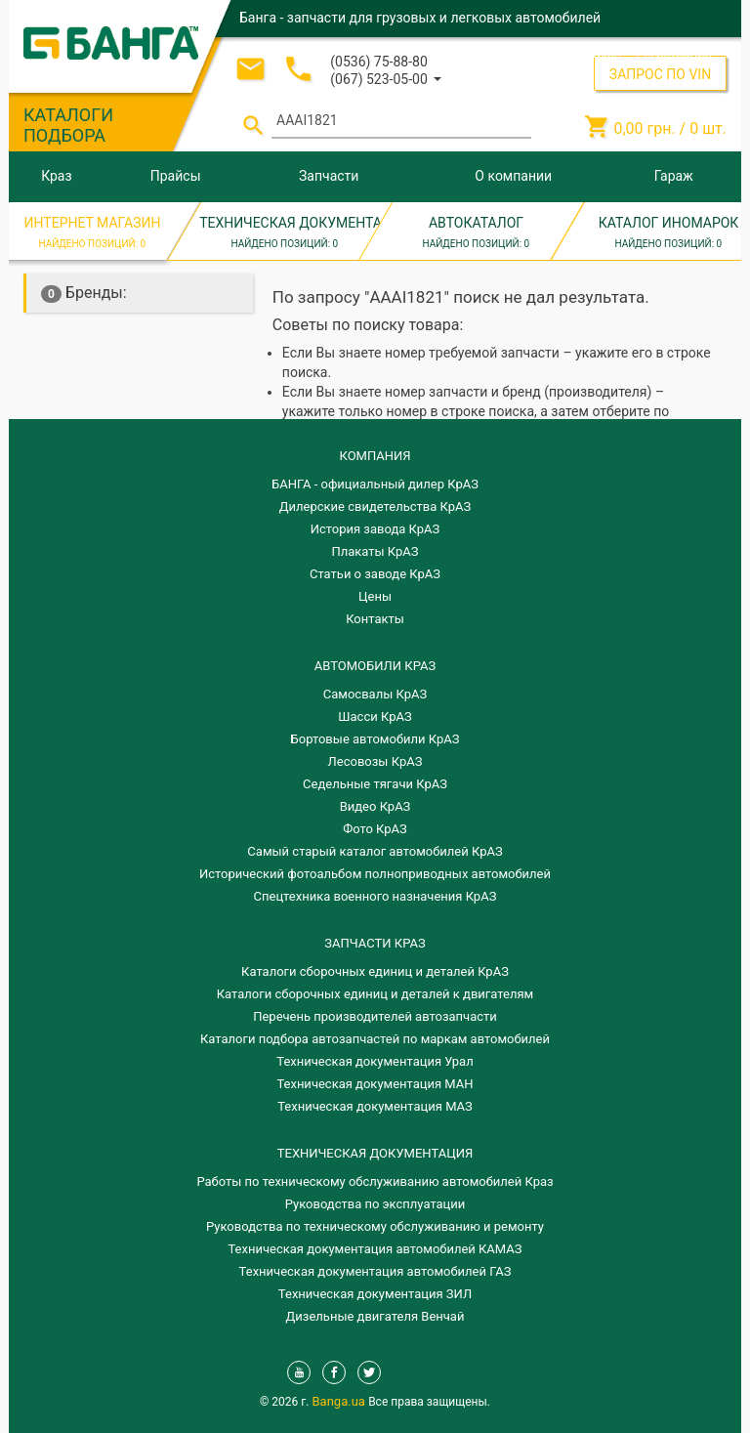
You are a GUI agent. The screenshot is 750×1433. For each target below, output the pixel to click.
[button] (385, 77)
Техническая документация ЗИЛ (375, 1293)
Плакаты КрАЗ (374, 551)
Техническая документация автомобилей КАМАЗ (374, 1249)
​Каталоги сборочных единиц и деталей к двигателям (375, 994)
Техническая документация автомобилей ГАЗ (375, 1271)
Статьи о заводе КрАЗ (375, 574)
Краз (56, 176)
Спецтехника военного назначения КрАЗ (375, 896)
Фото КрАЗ (375, 829)
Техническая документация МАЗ (375, 1106)
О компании (513, 176)
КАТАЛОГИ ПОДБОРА (68, 125)
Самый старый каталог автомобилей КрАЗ (374, 851)
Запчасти (328, 176)
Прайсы (175, 176)
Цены (375, 596)
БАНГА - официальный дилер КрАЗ (375, 484)
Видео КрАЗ (375, 806)
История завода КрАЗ (375, 529)
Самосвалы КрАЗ (375, 694)
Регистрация (674, 53)
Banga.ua (340, 1401)
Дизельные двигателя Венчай (375, 1316)
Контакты (375, 618)
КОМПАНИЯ (374, 455)
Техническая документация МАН (374, 1083)
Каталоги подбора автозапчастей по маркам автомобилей (375, 1039)
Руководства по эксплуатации (375, 1204)
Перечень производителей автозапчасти (375, 1016)
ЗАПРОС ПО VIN (660, 74)
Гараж (673, 176)
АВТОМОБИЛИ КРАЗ (375, 665)
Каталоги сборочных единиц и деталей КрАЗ (375, 971)
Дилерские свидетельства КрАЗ (375, 506)
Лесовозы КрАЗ (375, 761)
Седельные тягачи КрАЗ (375, 784)
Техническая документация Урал (374, 1061)
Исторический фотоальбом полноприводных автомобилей (375, 873)
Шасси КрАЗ (374, 716)
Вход (607, 53)
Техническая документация (375, 1153)
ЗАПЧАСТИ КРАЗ (374, 943)
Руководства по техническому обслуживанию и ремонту (375, 1226)
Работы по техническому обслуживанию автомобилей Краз (374, 1181)
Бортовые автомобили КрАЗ (375, 739)
